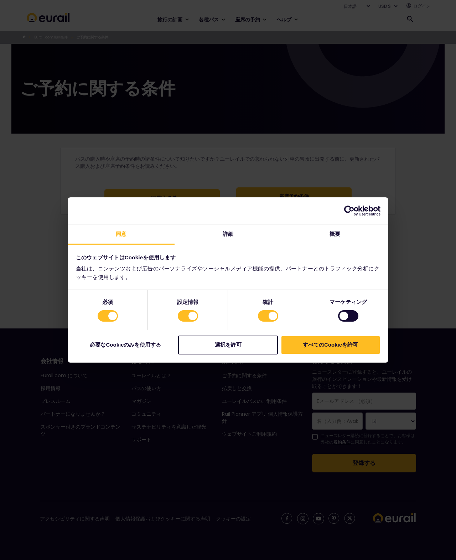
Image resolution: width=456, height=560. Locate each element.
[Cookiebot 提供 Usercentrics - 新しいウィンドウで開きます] (349, 210)
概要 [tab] (335, 234)
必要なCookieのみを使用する (125, 345)
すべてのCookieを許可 (330, 345)
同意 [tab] (121, 234)
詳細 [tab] (228, 234)
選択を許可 (228, 345)
